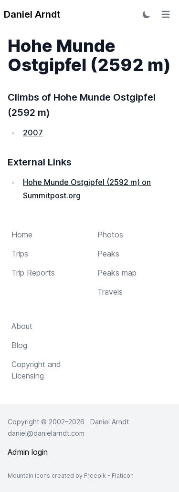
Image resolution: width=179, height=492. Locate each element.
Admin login (28, 452)
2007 (33, 132)
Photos (110, 234)
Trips (19, 253)
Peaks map (117, 272)
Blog (19, 345)
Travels (110, 292)
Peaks (108, 253)
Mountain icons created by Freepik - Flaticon (71, 475)
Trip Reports (33, 272)
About (21, 326)
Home (21, 234)
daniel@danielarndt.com (46, 433)
